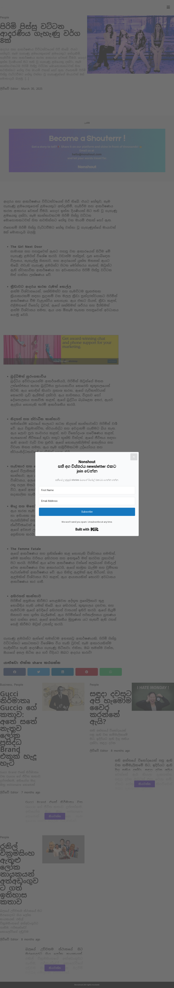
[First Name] (87, 490)
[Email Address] (87, 501)
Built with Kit (87, 529)
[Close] (137, 453)
